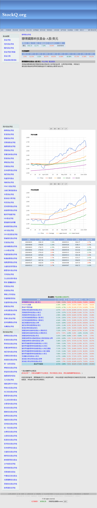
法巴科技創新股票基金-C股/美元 (33, 317)
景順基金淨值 (8, 150)
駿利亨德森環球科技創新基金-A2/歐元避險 (36, 348)
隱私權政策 (77, 494)
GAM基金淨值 (8, 250)
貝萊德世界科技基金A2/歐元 (31, 312)
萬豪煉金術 (34, 496)
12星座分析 (30, 494)
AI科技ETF (78, 496)
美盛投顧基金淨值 (10, 254)
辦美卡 (82, 30)
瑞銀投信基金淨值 (10, 420)
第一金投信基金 (9, 364)
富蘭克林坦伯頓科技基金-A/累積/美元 (34, 330)
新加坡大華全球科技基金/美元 (32, 361)
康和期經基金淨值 (10, 468)
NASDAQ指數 (26, 305)
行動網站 (38, 494)
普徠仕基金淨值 (9, 318)
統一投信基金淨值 (10, 428)
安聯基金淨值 (8, 166)
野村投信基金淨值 (10, 344)
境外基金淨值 (8, 44)
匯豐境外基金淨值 (10, 270)
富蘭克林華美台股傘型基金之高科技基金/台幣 (37, 338)
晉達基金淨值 (8, 158)
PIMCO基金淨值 (9, 186)
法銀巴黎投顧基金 (10, 190)
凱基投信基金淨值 (10, 440)
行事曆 (76, 30)
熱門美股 (63, 30)
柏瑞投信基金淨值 (10, 360)
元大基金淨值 (8, 380)
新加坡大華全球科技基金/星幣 (32, 359)
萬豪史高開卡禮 (20, 496)
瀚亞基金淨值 (8, 174)
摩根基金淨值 (8, 162)
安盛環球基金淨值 (10, 302)
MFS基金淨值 (8, 230)
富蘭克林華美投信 (10, 348)
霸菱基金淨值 (8, 138)
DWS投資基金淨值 (10, 234)
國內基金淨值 (8, 48)
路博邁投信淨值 (9, 488)
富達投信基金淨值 (10, 340)
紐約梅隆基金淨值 (10, 246)
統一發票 (21, 494)
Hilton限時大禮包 (49, 496)
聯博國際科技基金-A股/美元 (31, 302)
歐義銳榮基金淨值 (10, 258)
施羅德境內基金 (9, 376)
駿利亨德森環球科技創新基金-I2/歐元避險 (36, 351)
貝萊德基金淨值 (9, 142)
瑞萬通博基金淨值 (10, 262)
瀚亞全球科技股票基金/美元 (31, 325)
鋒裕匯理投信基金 (10, 460)
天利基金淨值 (8, 274)
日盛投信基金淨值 (10, 452)
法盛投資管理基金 (10, 266)
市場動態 (8, 30)
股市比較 (42, 30)
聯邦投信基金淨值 (10, 456)
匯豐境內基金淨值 (10, 396)
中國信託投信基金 (10, 476)
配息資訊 (52, 61)
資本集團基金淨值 (10, 322)
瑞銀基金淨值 (8, 182)
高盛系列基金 (8, 178)
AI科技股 (56, 30)
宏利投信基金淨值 (10, 424)
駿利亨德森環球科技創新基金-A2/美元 (34, 343)
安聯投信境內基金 (10, 356)
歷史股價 (15, 30)
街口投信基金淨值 (10, 392)
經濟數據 (36, 30)
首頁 (2, 30)
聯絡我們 (86, 494)
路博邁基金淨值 (9, 314)
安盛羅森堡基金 (9, 298)
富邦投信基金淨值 (10, 444)
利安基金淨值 (8, 202)
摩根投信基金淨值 (10, 368)
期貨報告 (49, 30)
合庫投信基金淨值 (10, 432)
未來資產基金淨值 (10, 310)
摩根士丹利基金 (9, 294)
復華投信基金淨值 (10, 416)
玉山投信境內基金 (10, 400)
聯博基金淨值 (8, 130)
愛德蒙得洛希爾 (9, 222)
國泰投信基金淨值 (10, 412)
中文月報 (45, 61)
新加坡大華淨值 (9, 198)
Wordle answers (59, 494)
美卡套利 (27, 496)
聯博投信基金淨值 (10, 336)
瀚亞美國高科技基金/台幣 (30, 323)
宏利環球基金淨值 (10, 206)
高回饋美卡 (41, 496)
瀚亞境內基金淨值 (10, 352)
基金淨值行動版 (9, 52)
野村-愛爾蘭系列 (9, 282)
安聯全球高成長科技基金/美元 (32, 310)
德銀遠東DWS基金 (10, 384)
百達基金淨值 (8, 242)
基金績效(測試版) (10, 60)
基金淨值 (22, 30)
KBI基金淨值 (8, 218)
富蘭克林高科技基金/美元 (30, 335)
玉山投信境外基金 (10, 278)
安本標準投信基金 (10, 448)
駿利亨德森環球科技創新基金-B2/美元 (34, 346)
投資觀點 (70, 30)
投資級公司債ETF (58, 496)
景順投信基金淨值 (10, 484)
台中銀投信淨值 (9, 464)
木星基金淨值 (8, 194)
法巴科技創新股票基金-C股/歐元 (33, 320)
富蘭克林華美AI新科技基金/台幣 (33, 341)
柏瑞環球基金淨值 (10, 210)
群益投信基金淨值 (10, 372)
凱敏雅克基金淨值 (10, 238)
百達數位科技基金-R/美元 (30, 356)
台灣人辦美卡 (12, 494)
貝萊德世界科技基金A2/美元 (31, 315)
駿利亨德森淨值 (9, 214)
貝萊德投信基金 (9, 472)
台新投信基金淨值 (10, 436)
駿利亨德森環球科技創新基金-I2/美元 (34, 353)
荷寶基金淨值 (8, 286)
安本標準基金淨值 (10, 170)
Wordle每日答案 (48, 494)
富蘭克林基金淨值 (10, 154)
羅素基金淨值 (8, 306)
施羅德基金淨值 (9, 146)
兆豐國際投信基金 (10, 480)
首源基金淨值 (8, 290)
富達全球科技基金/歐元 (30, 328)
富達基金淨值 (8, 134)
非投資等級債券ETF (69, 496)
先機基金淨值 (8, 326)
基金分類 (29, 30)
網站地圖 (69, 494)
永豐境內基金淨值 (10, 404)
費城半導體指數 (27, 307)
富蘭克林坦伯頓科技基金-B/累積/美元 (34, 333)
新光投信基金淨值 (10, 408)
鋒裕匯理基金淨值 (10, 226)
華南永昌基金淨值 (10, 388)
